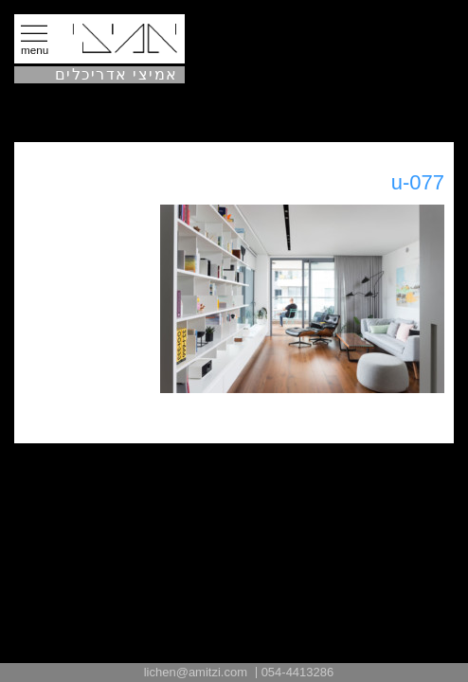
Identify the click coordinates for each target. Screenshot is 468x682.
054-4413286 (297, 672)
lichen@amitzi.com (195, 672)
